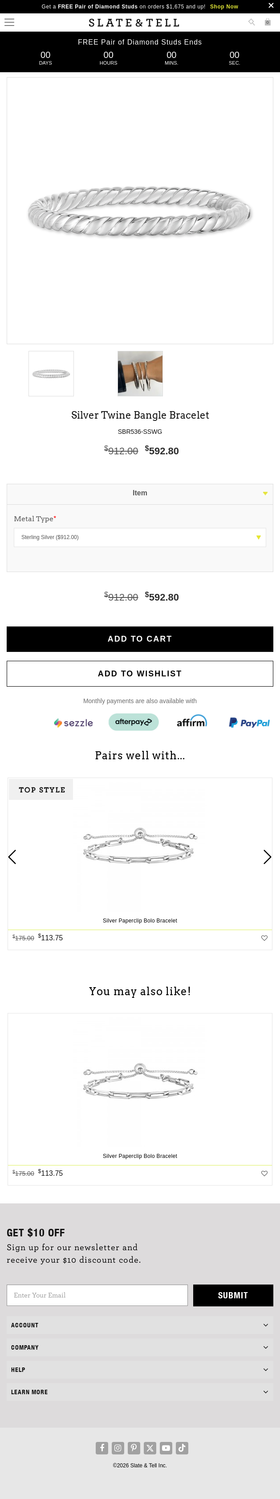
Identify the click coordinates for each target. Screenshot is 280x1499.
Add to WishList (140, 673)
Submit (233, 1295)
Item (140, 493)
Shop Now (224, 7)
